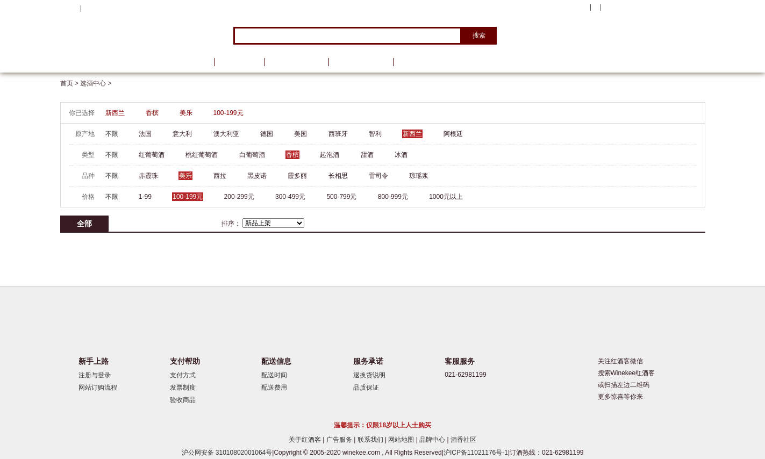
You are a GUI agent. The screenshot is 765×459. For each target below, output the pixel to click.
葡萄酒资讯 (296, 62)
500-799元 (341, 196)
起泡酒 (329, 155)
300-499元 (290, 196)
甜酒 (367, 155)
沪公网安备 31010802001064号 (227, 452)
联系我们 (371, 439)
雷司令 (378, 176)
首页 (193, 62)
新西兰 (115, 113)
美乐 (186, 113)
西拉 (219, 176)
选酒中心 (116, 62)
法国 (145, 134)
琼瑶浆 (418, 176)
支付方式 (183, 375)
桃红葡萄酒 (201, 155)
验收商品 (183, 400)
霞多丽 (297, 176)
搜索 (479, 35)
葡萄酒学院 (361, 62)
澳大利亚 (226, 134)
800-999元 (393, 196)
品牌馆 (239, 62)
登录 (89, 8)
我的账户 (572, 7)
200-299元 (239, 196)
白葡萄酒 (252, 155)
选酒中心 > (95, 83)
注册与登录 (94, 375)
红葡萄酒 (152, 155)
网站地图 (402, 439)
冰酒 (401, 155)
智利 (375, 134)
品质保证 (366, 387)
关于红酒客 (306, 439)
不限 (111, 134)
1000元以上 (446, 196)
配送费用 (274, 387)
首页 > (70, 83)
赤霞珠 (148, 176)
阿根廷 (453, 134)
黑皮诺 (257, 176)
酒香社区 (463, 439)
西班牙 (338, 134)
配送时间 (274, 375)
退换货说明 (369, 375)
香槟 (152, 113)
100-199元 (228, 113)
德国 (266, 134)
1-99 (145, 196)
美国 (300, 134)
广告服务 (340, 439)
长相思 (338, 176)
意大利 (182, 134)
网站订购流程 (97, 387)
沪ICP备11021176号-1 (476, 452)
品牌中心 (433, 439)
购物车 (640, 8)
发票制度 (183, 387)
